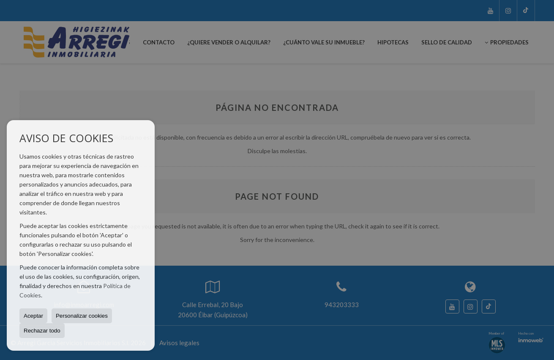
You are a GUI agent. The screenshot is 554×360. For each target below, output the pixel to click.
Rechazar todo (42, 330)
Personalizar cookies (82, 316)
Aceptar (33, 316)
